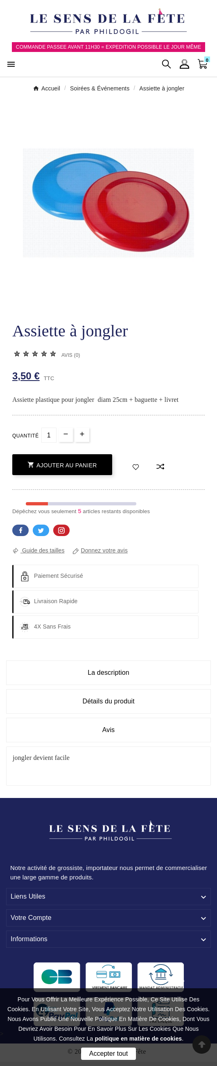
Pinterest (61, 530)
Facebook (20, 530)
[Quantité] (49, 435)
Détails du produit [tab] (108, 701)
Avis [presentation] (108, 729)
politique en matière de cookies (138, 1038)
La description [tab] (108, 672)
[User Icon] (184, 64)
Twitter (41, 530)
